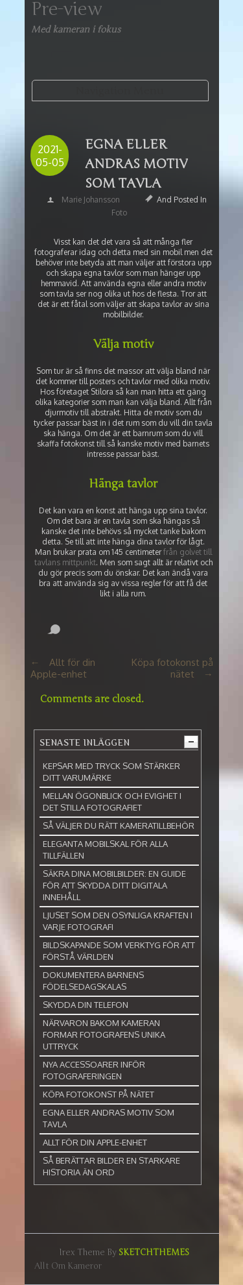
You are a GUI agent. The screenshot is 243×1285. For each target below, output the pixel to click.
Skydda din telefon (85, 1004)
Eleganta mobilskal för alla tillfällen (105, 849)
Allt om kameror (68, 1266)
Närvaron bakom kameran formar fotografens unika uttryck (104, 1034)
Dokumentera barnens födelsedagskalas (93, 981)
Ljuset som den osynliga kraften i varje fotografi (117, 921)
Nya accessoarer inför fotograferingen (94, 1070)
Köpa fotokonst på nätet (172, 668)
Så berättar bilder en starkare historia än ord (111, 1166)
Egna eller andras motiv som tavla (136, 163)
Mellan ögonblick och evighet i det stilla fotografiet (112, 801)
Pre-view (66, 9)
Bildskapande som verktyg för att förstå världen (119, 951)
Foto (119, 212)
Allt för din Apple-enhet (62, 668)
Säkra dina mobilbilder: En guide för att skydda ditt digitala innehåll (114, 885)
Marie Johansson (91, 199)
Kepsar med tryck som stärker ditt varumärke (111, 772)
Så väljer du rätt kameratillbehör (118, 825)
